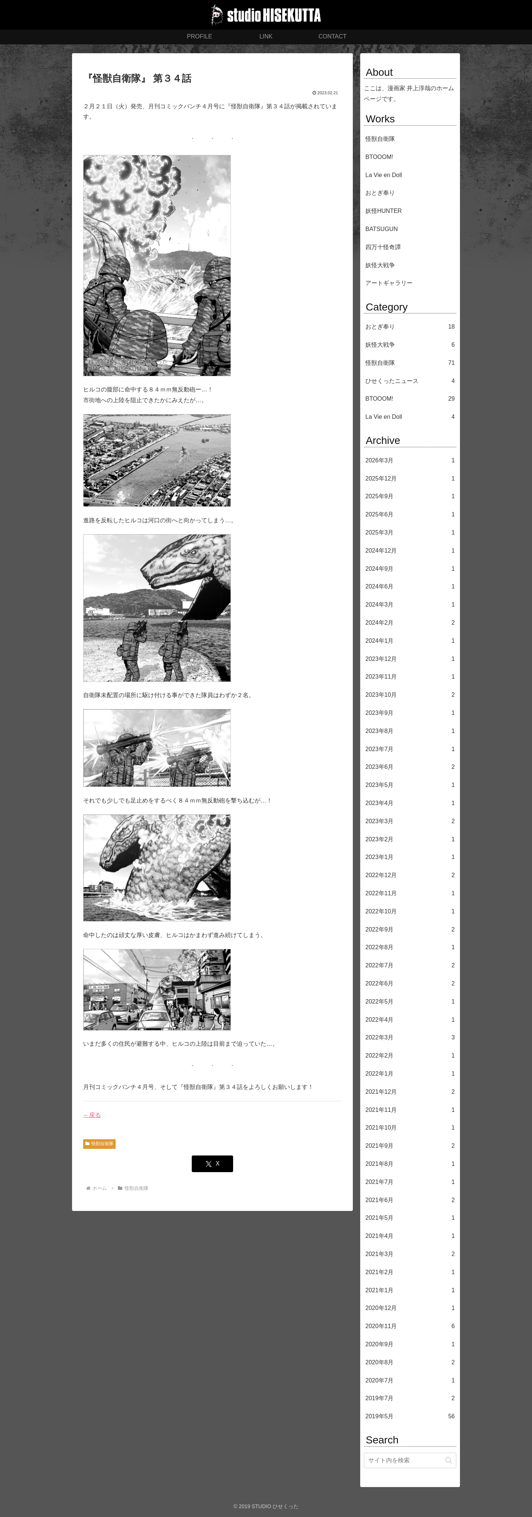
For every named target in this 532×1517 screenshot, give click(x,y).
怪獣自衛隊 (99, 1143)
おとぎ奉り (380, 193)
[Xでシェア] (212, 1163)
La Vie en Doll (383, 175)
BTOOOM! (379, 157)
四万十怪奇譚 (383, 247)
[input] (410, 1460)
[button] (448, 1460)
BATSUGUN (381, 229)
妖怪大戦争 (380, 265)
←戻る (92, 1115)
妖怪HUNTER (383, 211)
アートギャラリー (389, 283)
